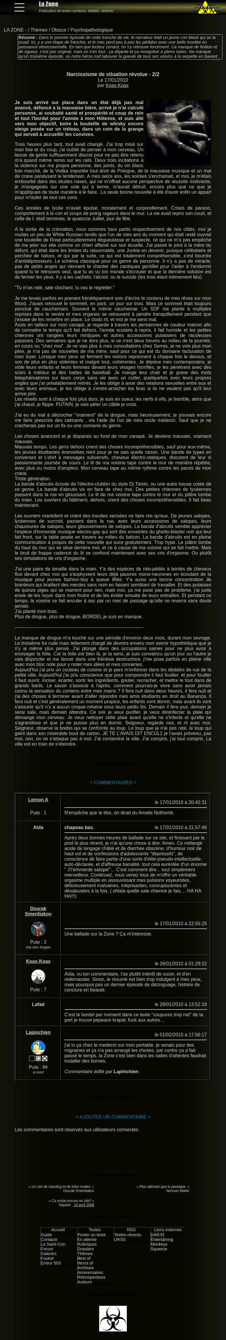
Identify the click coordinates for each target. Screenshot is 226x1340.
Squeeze (159, 1249)
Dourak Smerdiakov (38, 911)
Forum (47, 1249)
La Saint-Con (53, 1244)
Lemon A (38, 799)
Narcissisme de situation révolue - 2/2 (113, 74)
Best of (84, 1258)
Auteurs (84, 1282)
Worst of (85, 1263)
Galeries (48, 1253)
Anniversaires (90, 1272)
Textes (95, 1229)
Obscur (59, 29)
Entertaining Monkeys (162, 1242)
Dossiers (85, 1249)
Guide (46, 1234)
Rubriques (87, 1244)
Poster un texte (91, 1234)
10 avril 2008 (84, 1205)
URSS (120, 1239)
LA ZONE (14, 29)
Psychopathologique (91, 29)
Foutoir (47, 1258)
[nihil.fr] (157, 1234)
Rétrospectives (91, 1277)
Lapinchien (38, 1032)
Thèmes (38, 29)
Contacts (49, 1239)
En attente (87, 1239)
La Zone (48, 4)
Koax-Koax (117, 85)
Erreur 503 (51, 1263)
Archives (85, 1267)
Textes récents (127, 1234)
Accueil (58, 1229)
